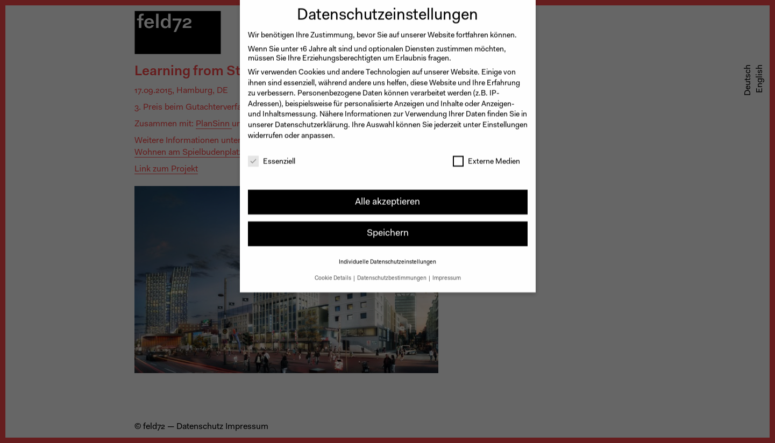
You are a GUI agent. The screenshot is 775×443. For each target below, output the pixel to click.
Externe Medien (486, 156)
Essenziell (271, 156)
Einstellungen (505, 120)
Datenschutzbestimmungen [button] (392, 273)
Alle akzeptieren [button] (387, 196)
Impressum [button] (446, 273)
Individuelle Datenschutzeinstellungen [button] (387, 257)
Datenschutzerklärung (311, 120)
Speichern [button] (388, 227)
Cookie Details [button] (333, 273)
